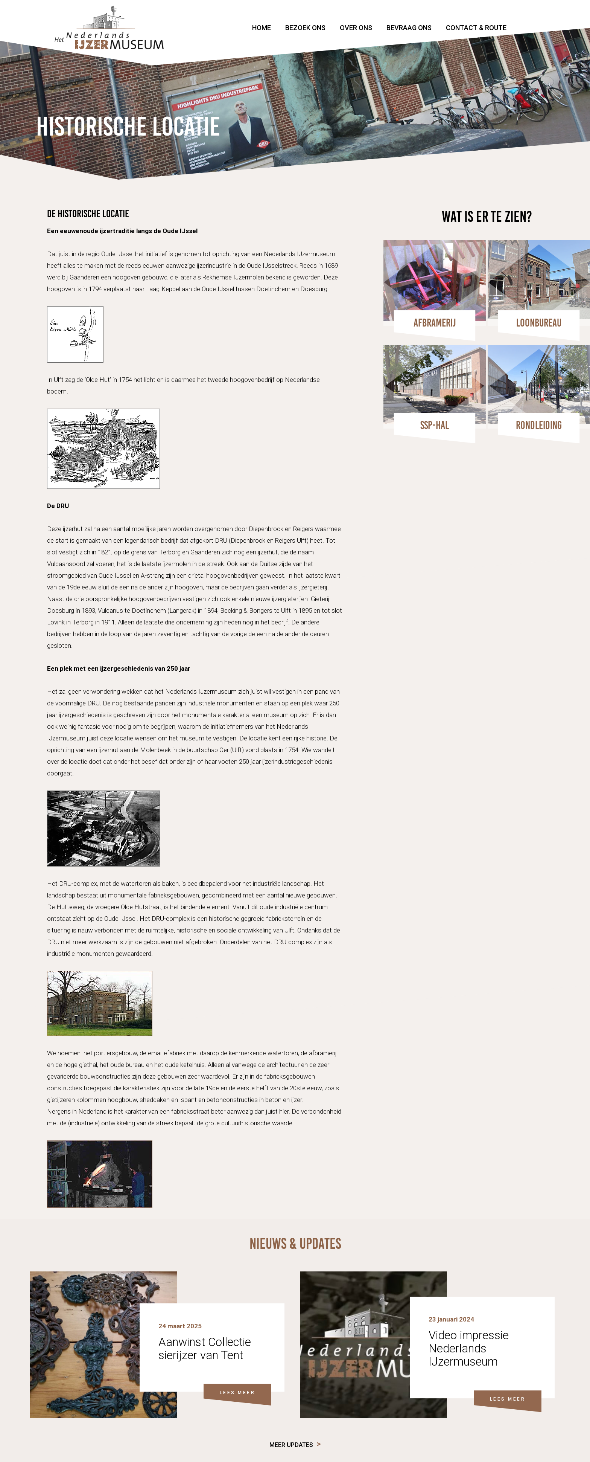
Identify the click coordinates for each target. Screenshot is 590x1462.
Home (261, 28)
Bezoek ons (305, 28)
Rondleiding (539, 425)
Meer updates (291, 1444)
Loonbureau (538, 322)
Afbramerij (435, 322)
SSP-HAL (434, 425)
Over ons (356, 28)
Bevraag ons (409, 28)
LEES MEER (237, 1392)
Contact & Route (476, 28)
